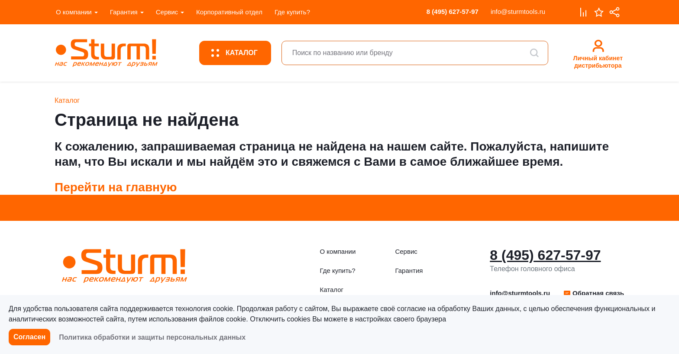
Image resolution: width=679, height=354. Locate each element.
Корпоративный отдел (229, 12)
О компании (74, 12)
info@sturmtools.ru (518, 11)
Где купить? (292, 12)
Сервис (167, 12)
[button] (593, 293)
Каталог (332, 289)
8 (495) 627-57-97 (453, 11)
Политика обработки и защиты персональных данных (152, 337)
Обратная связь (593, 293)
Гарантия (124, 12)
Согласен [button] (29, 337)
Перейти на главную (116, 187)
